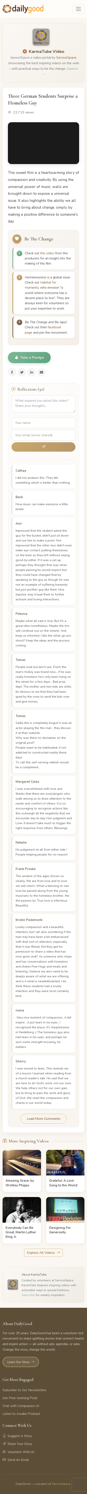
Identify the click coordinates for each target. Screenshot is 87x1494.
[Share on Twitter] (22, 372)
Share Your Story (17, 1444)
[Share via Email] (41, 372)
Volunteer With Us (18, 1452)
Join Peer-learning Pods (20, 1398)
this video (47, 253)
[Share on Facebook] (12, 372)
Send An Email (16, 1460)
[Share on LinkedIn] (32, 372)
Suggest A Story (17, 1436)
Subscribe (28, 1295)
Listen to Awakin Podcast (21, 1414)
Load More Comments (43, 1118)
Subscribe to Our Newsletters (24, 1390)
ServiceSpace (66, 57)
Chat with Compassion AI (21, 1406)
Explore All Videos (43, 1252)
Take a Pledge (29, 357)
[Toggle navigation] (78, 9)
